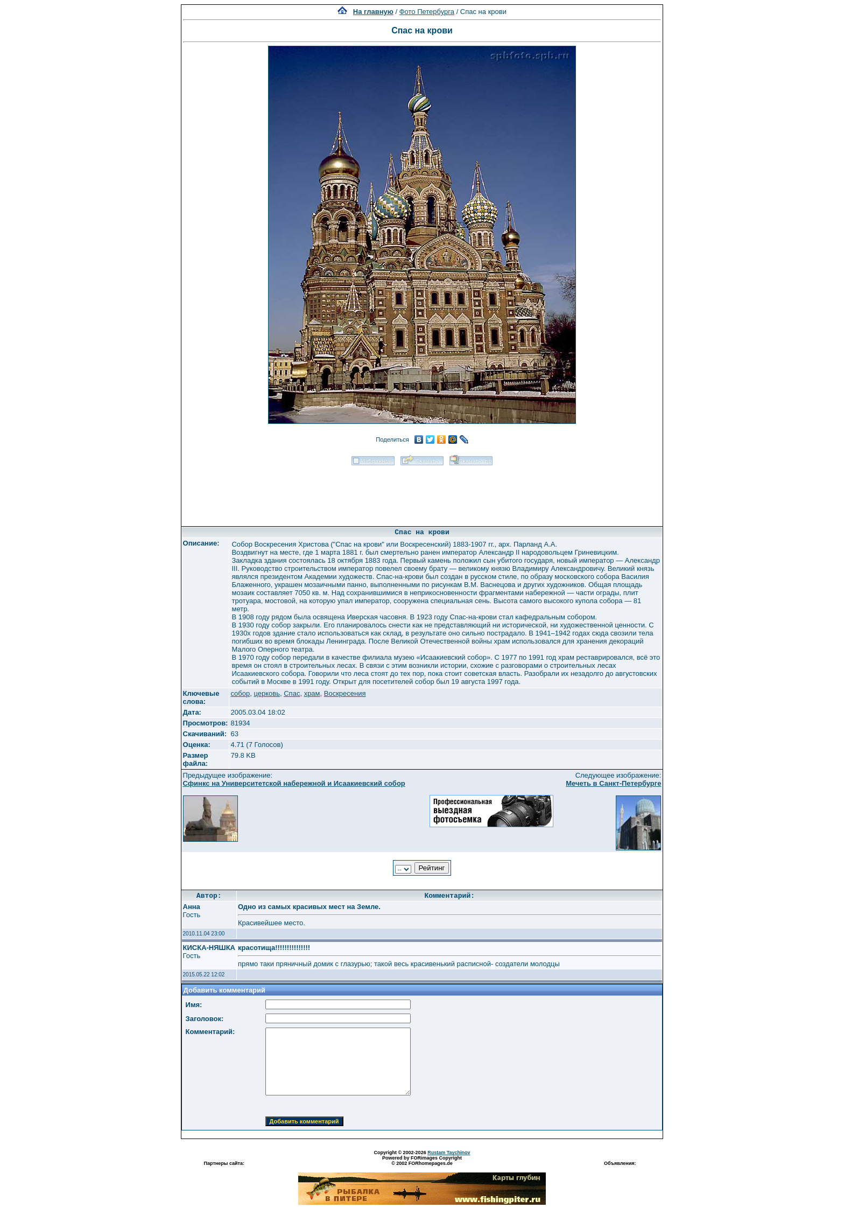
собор (240, 693)
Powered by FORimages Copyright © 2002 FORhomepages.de (422, 1160)
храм (312, 693)
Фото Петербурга (426, 12)
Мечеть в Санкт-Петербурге (613, 783)
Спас (292, 693)
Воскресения (345, 693)
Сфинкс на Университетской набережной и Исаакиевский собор (294, 783)
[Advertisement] (422, 492)
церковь (267, 693)
